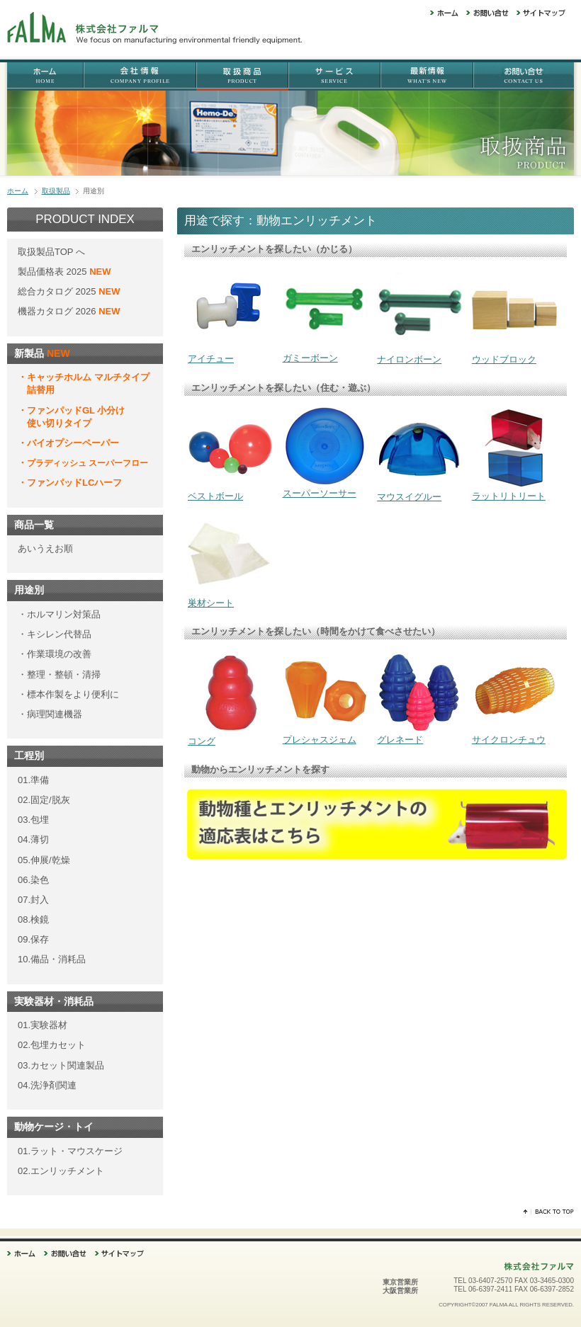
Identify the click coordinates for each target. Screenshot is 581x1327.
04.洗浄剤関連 (47, 1085)
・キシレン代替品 (54, 634)
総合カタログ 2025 (58, 291)
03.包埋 (33, 819)
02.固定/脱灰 (44, 800)
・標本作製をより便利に (68, 694)
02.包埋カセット (52, 1045)
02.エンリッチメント (61, 1171)
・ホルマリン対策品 (59, 614)
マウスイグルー (419, 492)
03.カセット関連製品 (61, 1065)
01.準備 (33, 780)
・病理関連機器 (50, 714)
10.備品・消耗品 (52, 959)
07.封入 (33, 899)
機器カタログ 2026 (69, 311)
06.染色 (33, 880)
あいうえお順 (45, 548)
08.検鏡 (33, 919)
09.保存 (33, 939)
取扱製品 (56, 191)
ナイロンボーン (419, 355)
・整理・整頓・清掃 (59, 674)
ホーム (17, 191)
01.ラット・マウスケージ (70, 1151)
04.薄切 (33, 839)
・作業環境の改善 (54, 654)
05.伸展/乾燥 (44, 860)
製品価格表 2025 (53, 271)
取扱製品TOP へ (51, 251)
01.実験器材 (42, 1025)
